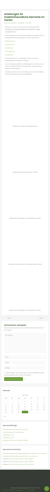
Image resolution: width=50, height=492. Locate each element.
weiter (41, 318)
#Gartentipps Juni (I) (8, 437)
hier (20, 72)
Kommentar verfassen (10, 23)
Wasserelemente (10, 44)
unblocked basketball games (11, 453)
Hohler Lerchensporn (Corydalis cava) (13, 432)
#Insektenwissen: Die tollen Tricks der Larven (15, 429)
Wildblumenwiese (10, 41)
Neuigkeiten (21, 23)
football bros (6, 456)
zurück (8, 318)
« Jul (4, 416)
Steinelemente (9, 48)
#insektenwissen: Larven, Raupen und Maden (15, 440)
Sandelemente (9, 55)
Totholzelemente (10, 51)
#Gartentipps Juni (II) (8, 435)
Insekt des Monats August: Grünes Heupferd (21, 459)
